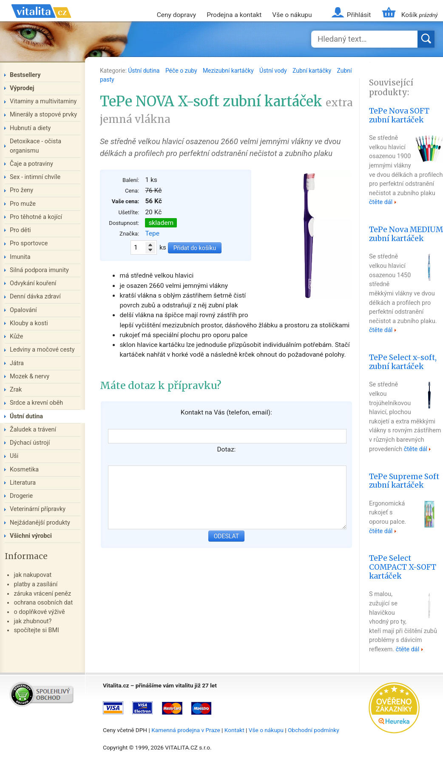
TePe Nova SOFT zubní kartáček (399, 115)
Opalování (23, 310)
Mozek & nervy (29, 376)
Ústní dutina (144, 70)
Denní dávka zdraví (35, 296)
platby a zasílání (35, 584)
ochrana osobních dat (43, 602)
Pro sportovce (29, 243)
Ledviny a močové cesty (42, 349)
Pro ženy (21, 190)
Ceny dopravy (176, 15)
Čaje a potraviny (31, 164)
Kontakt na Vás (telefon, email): (226, 412)
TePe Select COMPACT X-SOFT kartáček (402, 567)
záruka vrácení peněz (42, 593)
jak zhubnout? (32, 621)
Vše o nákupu (292, 15)
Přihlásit (359, 15)
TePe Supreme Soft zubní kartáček (404, 481)
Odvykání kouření (33, 283)
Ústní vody (273, 70)
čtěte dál (380, 202)
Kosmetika (24, 469)
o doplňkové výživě (39, 612)
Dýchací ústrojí (30, 442)
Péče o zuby (182, 70)
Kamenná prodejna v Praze (185, 730)
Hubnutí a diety (30, 128)
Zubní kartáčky (312, 70)
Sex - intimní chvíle (35, 177)
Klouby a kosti (29, 323)
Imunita (20, 257)
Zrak (16, 389)
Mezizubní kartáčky (229, 70)
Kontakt (234, 730)
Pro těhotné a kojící (36, 217)
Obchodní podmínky (313, 730)
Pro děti (20, 230)
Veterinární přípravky (37, 509)
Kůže (16, 336)
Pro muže (23, 203)
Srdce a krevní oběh (36, 402)
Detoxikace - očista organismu (35, 146)
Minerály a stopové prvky (43, 114)
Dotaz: (226, 449)
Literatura (23, 482)
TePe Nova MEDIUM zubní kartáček (406, 234)
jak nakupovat (32, 575)
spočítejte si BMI (36, 630)
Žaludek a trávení (33, 429)
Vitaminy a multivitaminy (43, 101)
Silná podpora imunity (39, 270)
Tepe (152, 233)
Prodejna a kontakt (234, 15)
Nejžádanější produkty (40, 522)
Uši (14, 456)
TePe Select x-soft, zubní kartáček (403, 362)
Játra (17, 363)
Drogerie (21, 496)
